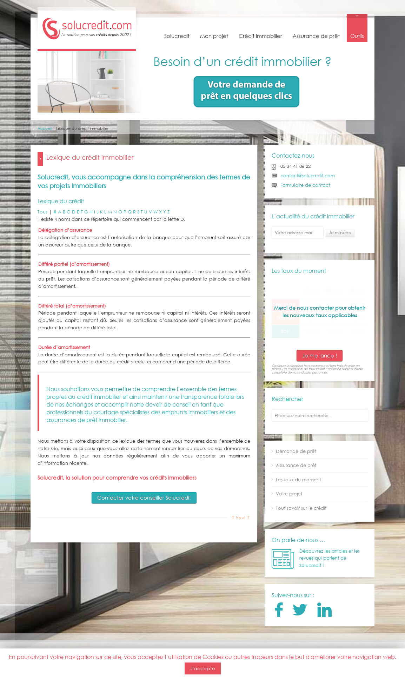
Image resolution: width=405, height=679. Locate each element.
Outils (357, 35)
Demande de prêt (296, 451)
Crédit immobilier (260, 35)
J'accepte (202, 668)
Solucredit (177, 35)
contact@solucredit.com (307, 176)
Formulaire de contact (305, 185)
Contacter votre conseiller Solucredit (144, 497)
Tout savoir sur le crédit (301, 508)
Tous (42, 212)
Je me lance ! (319, 355)
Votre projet (289, 494)
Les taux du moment (298, 480)
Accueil (45, 128)
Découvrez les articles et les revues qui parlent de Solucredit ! (329, 558)
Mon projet (214, 35)
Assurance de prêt (316, 35)
